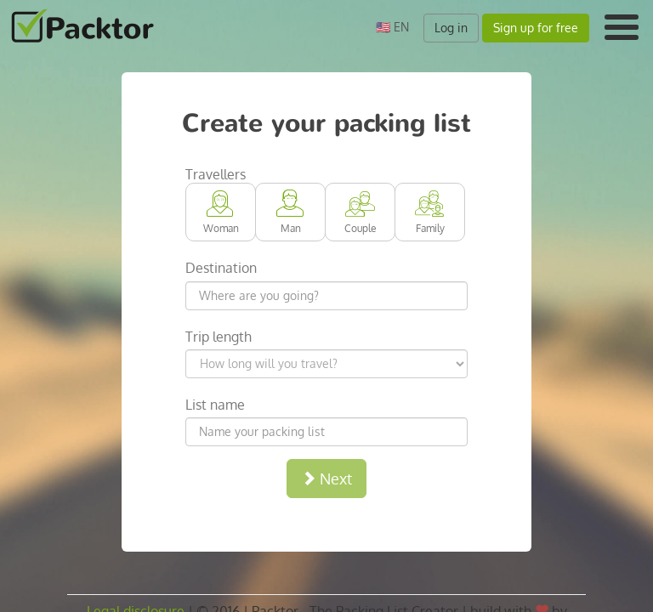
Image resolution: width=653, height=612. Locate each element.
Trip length (218, 336)
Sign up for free (535, 27)
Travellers (215, 174)
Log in (451, 27)
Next (326, 478)
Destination (221, 267)
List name (215, 404)
